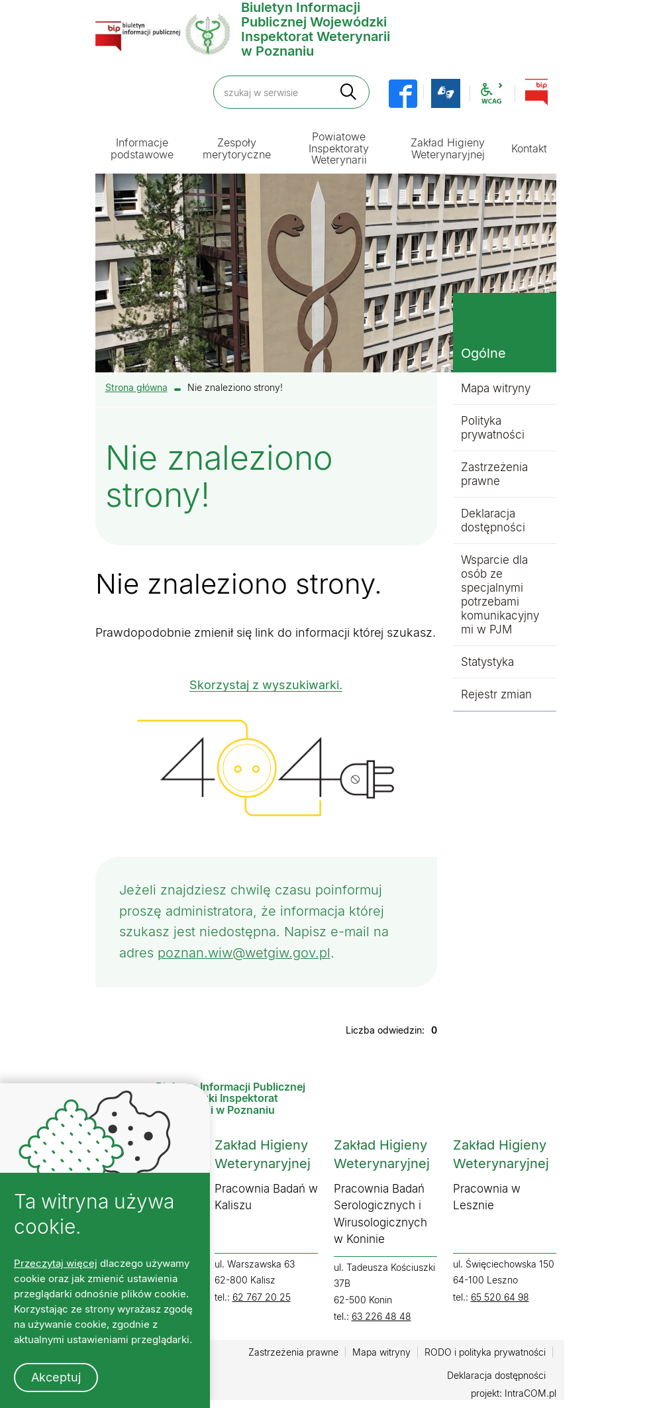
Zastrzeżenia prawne (494, 474)
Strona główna (136, 387)
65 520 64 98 (500, 1299)
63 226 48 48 (381, 1319)
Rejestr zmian (496, 694)
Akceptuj (56, 1377)
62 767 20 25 (261, 1299)
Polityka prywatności (493, 427)
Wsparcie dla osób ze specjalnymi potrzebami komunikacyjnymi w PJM (500, 594)
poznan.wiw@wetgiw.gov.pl (244, 955)
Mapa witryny (495, 388)
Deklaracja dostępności (493, 520)
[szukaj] (348, 92)
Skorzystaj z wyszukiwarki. (265, 685)
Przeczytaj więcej (55, 1263)
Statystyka (487, 662)
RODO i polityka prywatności (485, 1354)
